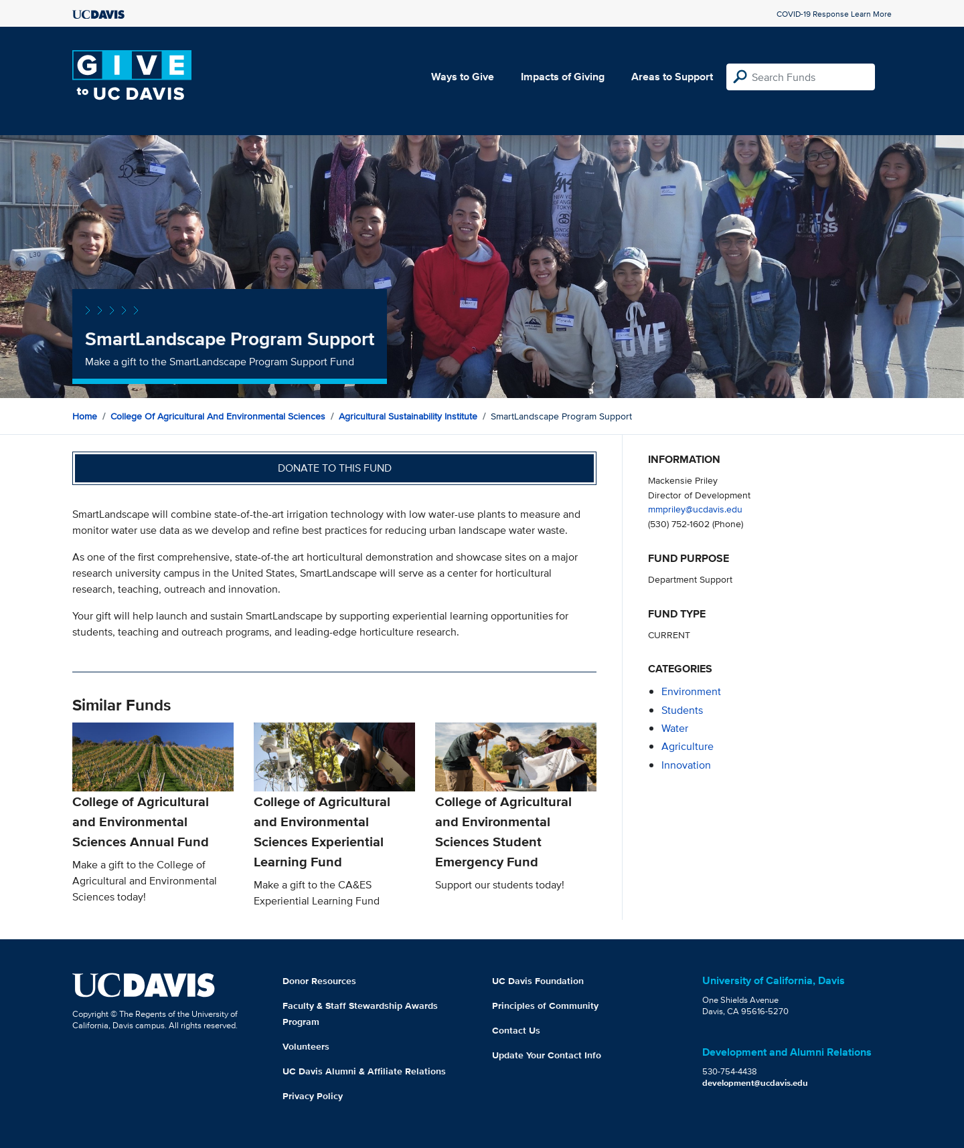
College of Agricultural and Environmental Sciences (217, 416)
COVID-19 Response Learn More (834, 13)
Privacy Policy (313, 1096)
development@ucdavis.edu (755, 1082)
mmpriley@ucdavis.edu (695, 509)
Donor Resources (319, 980)
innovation (686, 765)
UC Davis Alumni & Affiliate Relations (364, 1071)
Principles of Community (545, 1005)
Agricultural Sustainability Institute (408, 416)
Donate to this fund (335, 468)
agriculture (687, 746)
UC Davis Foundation (538, 980)
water (674, 728)
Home (84, 416)
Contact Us (516, 1030)
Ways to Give (462, 76)
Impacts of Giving (563, 76)
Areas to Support (672, 76)
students (682, 710)
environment (691, 691)
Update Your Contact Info (546, 1055)
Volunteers (306, 1046)
